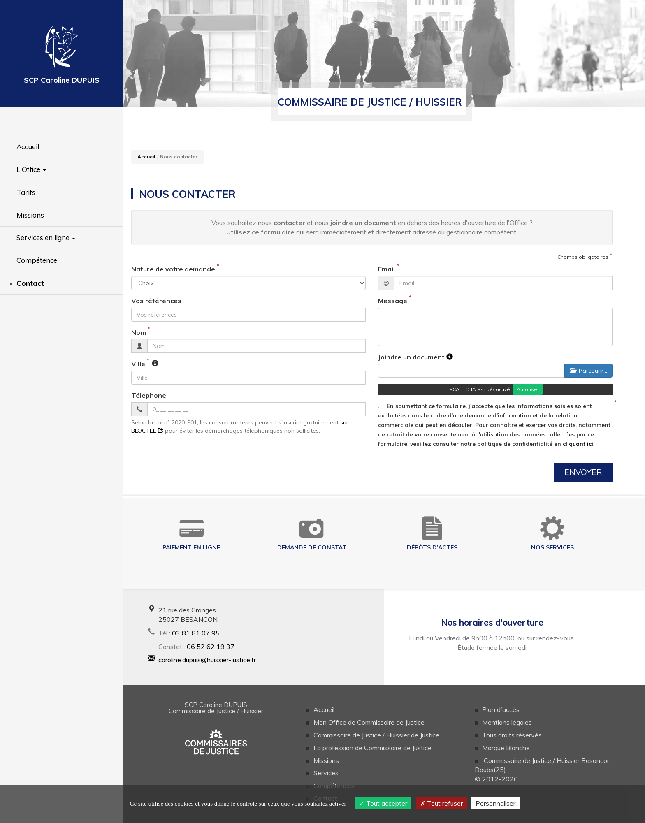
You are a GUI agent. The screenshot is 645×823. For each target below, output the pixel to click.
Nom (138, 332)
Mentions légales (507, 722)
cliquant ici (578, 443)
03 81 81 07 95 (196, 633)
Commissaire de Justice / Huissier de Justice (376, 735)
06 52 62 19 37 (210, 646)
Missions (326, 760)
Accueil (146, 156)
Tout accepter (383, 803)
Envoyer (583, 472)
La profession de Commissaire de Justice (372, 748)
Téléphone (148, 395)
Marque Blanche (506, 748)
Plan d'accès (501, 709)
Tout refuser (441, 803)
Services (326, 773)
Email (386, 269)
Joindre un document (411, 357)
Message (392, 301)
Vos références (156, 301)
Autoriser (528, 389)
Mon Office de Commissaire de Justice (369, 722)
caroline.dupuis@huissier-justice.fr (207, 660)
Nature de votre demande (173, 269)
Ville (138, 363)
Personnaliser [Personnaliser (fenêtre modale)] (495, 803)
